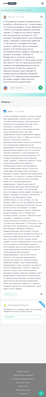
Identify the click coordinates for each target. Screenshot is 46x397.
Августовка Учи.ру (23, 382)
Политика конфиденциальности (23, 379)
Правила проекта (23, 371)
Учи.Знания (23, 393)
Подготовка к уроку (23, 390)
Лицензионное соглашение (23, 375)
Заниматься (10, 317)
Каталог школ (23, 386)
